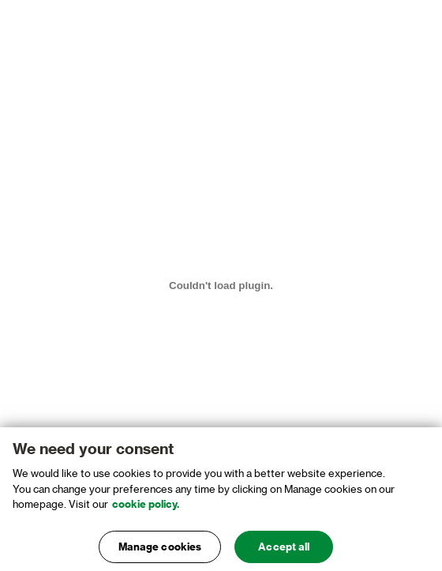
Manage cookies (160, 550)
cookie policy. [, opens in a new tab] (145, 507)
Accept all (283, 550)
